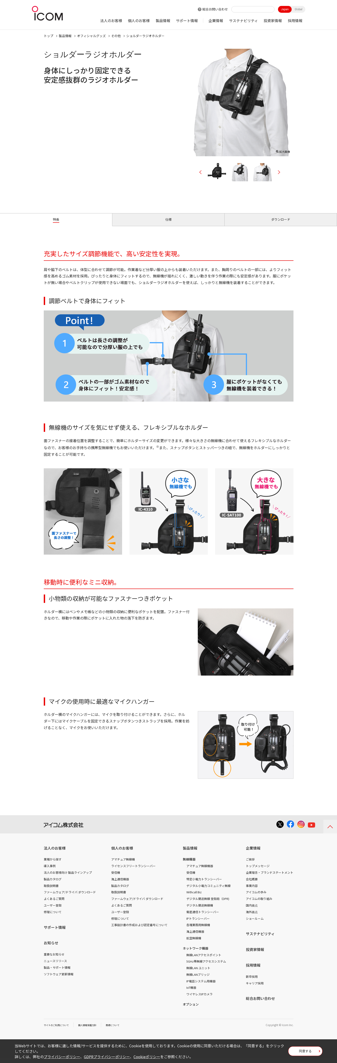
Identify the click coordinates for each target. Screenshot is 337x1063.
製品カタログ (53, 884)
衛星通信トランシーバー (202, 917)
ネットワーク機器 (195, 953)
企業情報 (215, 20)
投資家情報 (273, 20)
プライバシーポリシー (62, 1056)
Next (277, 172)
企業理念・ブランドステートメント (269, 878)
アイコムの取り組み (259, 904)
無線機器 (189, 864)
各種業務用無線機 (198, 930)
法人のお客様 (111, 20)
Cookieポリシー (147, 1056)
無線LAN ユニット (198, 973)
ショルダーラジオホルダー (145, 35)
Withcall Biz (194, 897)
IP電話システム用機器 (201, 986)
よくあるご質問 (54, 904)
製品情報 (163, 20)
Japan (285, 9)
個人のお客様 (139, 20)
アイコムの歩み (256, 897)
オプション (191, 1009)
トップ (48, 35)
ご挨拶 (250, 864)
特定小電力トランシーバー (204, 884)
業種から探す (53, 864)
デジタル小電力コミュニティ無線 (208, 891)
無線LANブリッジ (198, 980)
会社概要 (252, 884)
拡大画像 (282, 150)
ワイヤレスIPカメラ (199, 999)
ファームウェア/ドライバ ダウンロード (70, 897)
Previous (202, 172)
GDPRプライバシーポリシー (107, 1056)
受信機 (115, 878)
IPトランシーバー (198, 923)
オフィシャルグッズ (91, 35)
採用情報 (295, 20)
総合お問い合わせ (215, 9)
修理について (53, 917)
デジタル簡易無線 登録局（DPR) (207, 904)
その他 (116, 35)
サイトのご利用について (59, 1030)
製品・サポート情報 (57, 973)
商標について (122, 1030)
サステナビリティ (243, 20)
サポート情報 (187, 20)
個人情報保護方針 (94, 1030)
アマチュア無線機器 (199, 871)
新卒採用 (252, 982)
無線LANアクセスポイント (203, 960)
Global (298, 9)
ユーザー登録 (53, 910)
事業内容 (252, 891)
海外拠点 (252, 917)
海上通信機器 (120, 884)
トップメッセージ (258, 871)
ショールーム (255, 923)
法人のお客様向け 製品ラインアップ (68, 878)
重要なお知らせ (54, 959)
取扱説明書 (51, 891)
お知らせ (51, 948)
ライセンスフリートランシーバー (133, 871)
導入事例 (50, 871)
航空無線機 (193, 943)
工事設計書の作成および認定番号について (139, 930)
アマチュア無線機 (123, 864)
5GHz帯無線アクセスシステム (206, 966)
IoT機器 (191, 993)
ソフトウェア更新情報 (58, 979)
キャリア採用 (255, 988)
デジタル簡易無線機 (199, 910)
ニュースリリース (55, 966)
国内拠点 (252, 910)
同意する (305, 1052)
